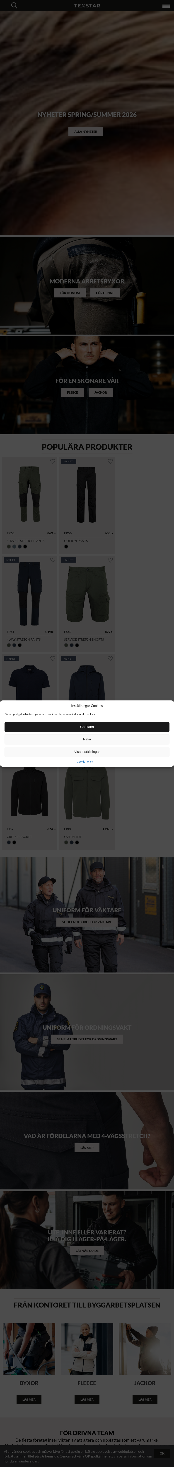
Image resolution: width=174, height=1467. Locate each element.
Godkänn (87, 727)
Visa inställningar (87, 752)
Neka (87, 739)
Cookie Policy (85, 761)
